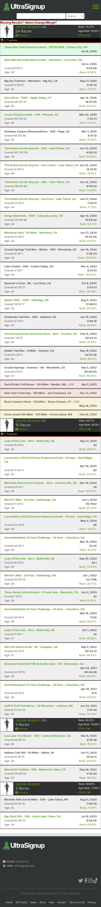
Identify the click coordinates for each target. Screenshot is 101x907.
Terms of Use (77, 902)
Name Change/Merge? (41, 22)
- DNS (42, 401)
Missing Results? (12, 22)
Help (51, 902)
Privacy (92, 902)
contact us (21, 861)
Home (9, 902)
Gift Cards (21, 902)
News (33, 902)
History (84, 35)
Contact (61, 902)
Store (43, 902)
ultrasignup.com (24, 865)
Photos (21, 35)
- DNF (39, 384)
